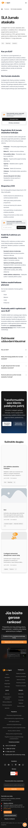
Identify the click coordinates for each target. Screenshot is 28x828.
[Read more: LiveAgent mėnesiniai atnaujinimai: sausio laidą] (14, 552)
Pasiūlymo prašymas (21, 685)
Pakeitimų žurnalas (20, 682)
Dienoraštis (21, 694)
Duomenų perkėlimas (21, 676)
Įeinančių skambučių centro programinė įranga (14, 727)
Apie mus (7, 694)
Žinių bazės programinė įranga (14, 715)
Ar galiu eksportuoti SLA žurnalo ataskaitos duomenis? (14, 367)
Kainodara (7, 677)
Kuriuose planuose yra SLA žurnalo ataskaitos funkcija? (14, 376)
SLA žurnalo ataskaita (16, 9)
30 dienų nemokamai (14, 123)
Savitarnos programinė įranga (14, 724)
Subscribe (14, 789)
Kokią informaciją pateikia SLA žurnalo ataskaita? (14, 358)
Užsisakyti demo (14, 119)
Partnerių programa (7, 705)
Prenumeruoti (21, 227)
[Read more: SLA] (14, 508)
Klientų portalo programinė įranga (14, 733)
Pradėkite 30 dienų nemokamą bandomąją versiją (14, 637)
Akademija (20, 700)
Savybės (7, 680)
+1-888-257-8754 (10, 748)
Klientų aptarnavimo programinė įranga (14, 718)
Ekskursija (7, 686)
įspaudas (7, 708)
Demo (7, 674)
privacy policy (7, 808)
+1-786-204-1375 (10, 751)
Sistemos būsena (21, 679)
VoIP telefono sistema (14, 721)
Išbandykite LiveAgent (7, 423)
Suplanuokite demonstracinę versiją (14, 642)
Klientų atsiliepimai (7, 702)
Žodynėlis (21, 697)
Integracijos (7, 683)
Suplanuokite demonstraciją (20, 423)
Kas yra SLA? (14, 350)
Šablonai (21, 703)
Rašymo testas (20, 706)
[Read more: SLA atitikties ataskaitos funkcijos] (14, 465)
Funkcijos (6, 9)
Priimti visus (7, 812)
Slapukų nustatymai (9, 818)
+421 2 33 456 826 (10, 745)
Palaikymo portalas (20, 673)
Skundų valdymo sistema (14, 730)
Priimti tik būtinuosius (10, 815)
